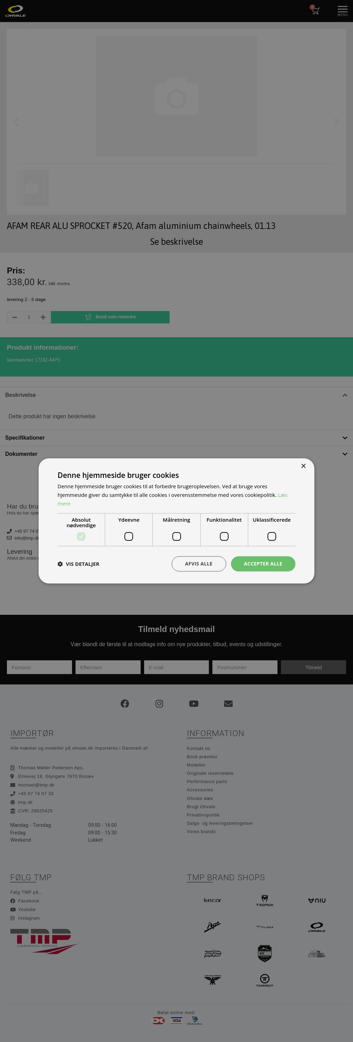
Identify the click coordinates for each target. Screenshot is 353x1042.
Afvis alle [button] (199, 563)
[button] (78, 564)
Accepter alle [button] (263, 563)
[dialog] (176, 521)
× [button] (303, 466)
